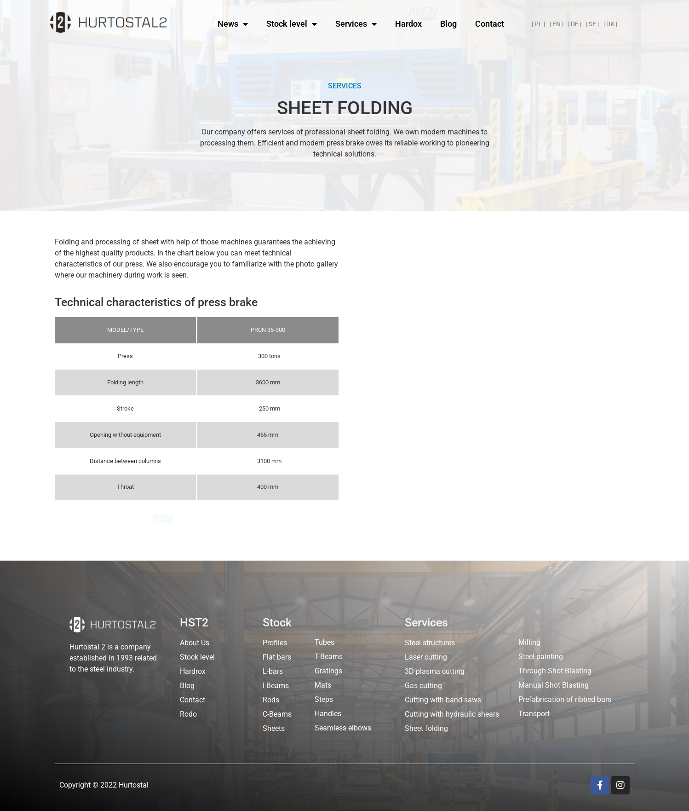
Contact (489, 24)
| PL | (538, 24)
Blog (448, 24)
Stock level (291, 24)
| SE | (592, 24)
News (233, 24)
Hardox (408, 24)
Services (356, 24)
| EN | (556, 24)
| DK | (610, 24)
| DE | (574, 24)
